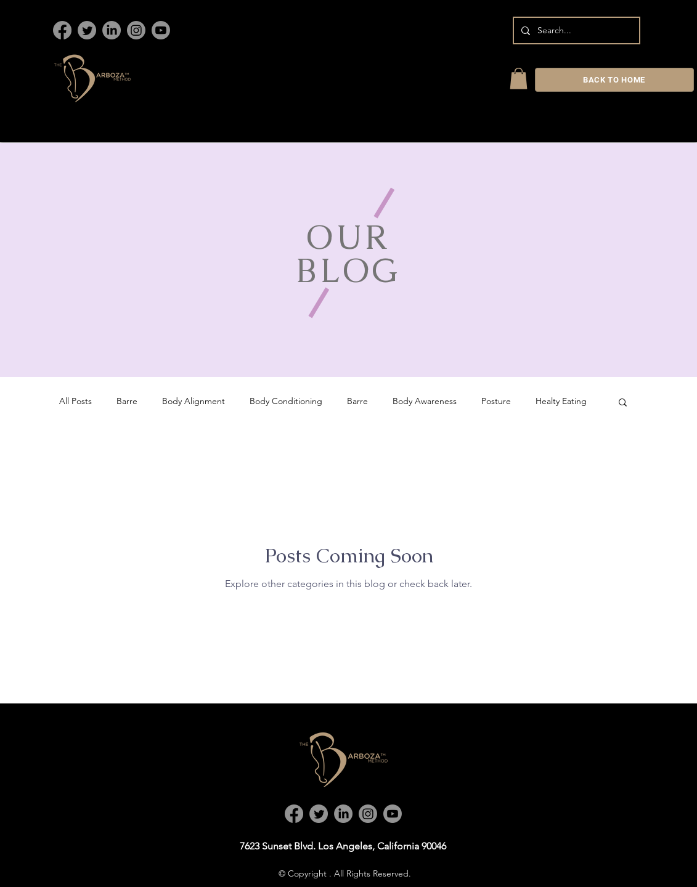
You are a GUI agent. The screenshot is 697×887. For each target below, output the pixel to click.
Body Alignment (193, 401)
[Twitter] (87, 30)
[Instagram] (136, 30)
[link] (519, 78)
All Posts (75, 401)
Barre (126, 401)
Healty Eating (561, 401)
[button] (623, 403)
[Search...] (575, 30)
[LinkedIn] (111, 30)
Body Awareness (425, 401)
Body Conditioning (286, 401)
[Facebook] (62, 30)
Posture (496, 401)
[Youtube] (161, 30)
